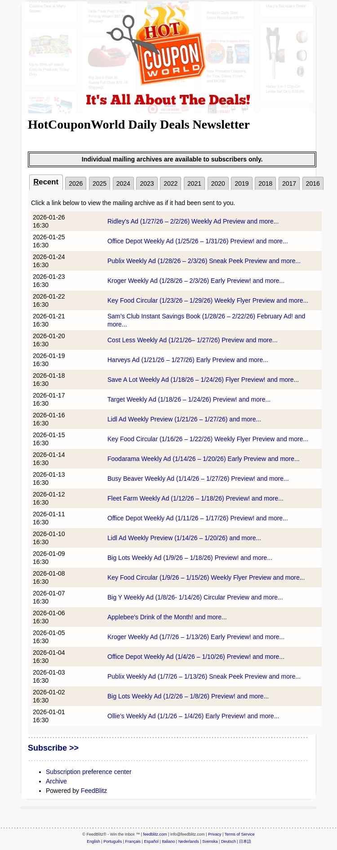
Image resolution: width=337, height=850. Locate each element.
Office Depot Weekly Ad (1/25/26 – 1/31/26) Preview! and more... (197, 241)
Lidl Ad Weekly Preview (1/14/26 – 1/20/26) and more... (184, 537)
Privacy (215, 834)
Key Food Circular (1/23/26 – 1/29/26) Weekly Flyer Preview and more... (207, 300)
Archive (56, 781)
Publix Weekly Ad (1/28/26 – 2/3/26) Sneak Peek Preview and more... (204, 260)
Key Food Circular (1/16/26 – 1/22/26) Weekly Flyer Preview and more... (207, 439)
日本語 (245, 841)
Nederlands (188, 841)
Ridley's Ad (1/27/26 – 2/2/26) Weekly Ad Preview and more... (193, 221)
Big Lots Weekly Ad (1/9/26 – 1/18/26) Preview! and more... (189, 557)
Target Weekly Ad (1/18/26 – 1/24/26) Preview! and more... (188, 399)
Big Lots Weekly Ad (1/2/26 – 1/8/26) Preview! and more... (188, 696)
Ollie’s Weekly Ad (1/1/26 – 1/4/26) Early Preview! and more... (193, 716)
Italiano (168, 841)
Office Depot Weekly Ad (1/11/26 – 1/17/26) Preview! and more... (197, 518)
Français (133, 841)
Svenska (210, 841)
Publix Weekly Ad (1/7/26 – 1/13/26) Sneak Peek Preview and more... (204, 676)
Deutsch (228, 841)
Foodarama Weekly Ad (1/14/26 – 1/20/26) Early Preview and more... (203, 458)
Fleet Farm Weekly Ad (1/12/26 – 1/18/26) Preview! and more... (195, 498)
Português (112, 841)
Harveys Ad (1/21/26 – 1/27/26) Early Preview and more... (187, 359)
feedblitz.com (155, 834)
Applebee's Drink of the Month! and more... (167, 617)
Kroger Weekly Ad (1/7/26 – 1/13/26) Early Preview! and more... (195, 636)
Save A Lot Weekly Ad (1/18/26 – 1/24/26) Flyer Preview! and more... (203, 379)
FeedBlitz (94, 790)
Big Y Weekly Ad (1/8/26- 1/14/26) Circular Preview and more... (195, 597)
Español (151, 841)
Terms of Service (240, 834)
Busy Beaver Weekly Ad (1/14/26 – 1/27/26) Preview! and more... (198, 478)
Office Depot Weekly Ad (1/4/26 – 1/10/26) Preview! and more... (195, 656)
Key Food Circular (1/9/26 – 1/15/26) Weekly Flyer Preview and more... (206, 577)
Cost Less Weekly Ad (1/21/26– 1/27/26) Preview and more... (192, 340)
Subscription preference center (89, 771)
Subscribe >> (53, 747)
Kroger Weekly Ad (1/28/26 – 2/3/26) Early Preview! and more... (195, 280)
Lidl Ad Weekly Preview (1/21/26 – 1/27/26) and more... (184, 419)
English (93, 841)
